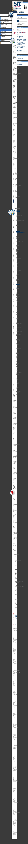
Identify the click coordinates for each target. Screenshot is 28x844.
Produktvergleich (20, 58)
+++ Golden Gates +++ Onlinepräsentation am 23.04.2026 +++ (21, 43)
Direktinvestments (4, 30)
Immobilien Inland (4, 19)
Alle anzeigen (19, 52)
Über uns (13, 20)
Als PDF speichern (14, 625)
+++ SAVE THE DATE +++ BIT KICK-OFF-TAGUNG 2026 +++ (21, 40)
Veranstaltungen (20, 27)
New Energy (3, 22)
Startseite (15, 29)
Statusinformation (21, 840)
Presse (14, 26)
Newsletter (14, 24)
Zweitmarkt (3, 27)
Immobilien (3, 31)
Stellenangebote (20, 61)
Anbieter (3, 40)
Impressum (10, 840)
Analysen (18, 56)
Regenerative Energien (5, 34)
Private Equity (4, 24)
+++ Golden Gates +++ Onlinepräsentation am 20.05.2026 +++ (21, 46)
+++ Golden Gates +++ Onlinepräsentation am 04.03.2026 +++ (21, 37)
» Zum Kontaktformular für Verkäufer (13, 201)
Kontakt (5, 840)
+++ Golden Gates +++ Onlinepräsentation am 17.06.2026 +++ (21, 50)
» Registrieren (19, 24)
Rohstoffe (3, 36)
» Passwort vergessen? (21, 23)
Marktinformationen (5, 42)
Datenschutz (15, 840)
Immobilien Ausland (5, 21)
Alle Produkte (4, 18)
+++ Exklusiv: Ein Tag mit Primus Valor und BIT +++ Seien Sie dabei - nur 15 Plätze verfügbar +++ (21, 33)
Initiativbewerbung (20, 64)
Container (3, 25)
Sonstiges (3, 37)
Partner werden (14, 22)
